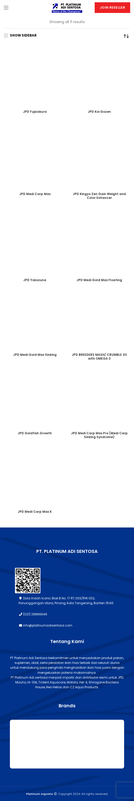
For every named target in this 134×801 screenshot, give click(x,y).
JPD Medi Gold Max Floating (99, 280)
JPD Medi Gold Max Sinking (35, 355)
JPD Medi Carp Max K (35, 512)
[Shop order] (126, 36)
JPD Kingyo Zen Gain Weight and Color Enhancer (99, 196)
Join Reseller (112, 7)
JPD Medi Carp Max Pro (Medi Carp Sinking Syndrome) (99, 435)
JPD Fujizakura (35, 112)
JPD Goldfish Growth (35, 433)
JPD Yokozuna (34, 280)
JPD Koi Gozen (99, 112)
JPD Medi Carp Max (35, 194)
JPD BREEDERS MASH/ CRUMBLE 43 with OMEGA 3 (99, 356)
